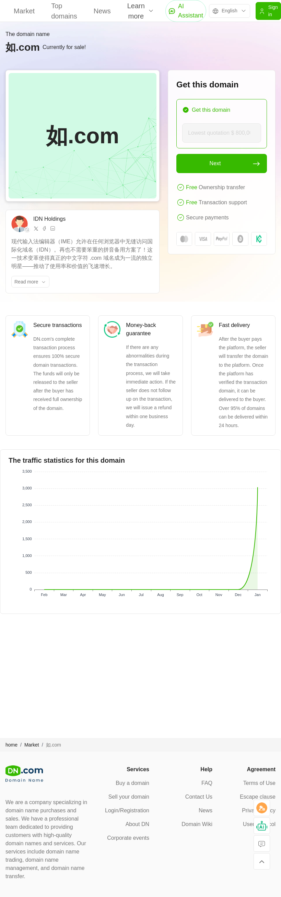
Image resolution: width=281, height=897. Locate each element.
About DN (137, 824)
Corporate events (128, 838)
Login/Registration (127, 810)
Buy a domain (132, 783)
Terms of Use (259, 783)
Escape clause (258, 797)
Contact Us (198, 797)
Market (24, 11)
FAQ (206, 783)
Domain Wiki (197, 824)
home (11, 745)
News (102, 11)
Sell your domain (128, 797)
